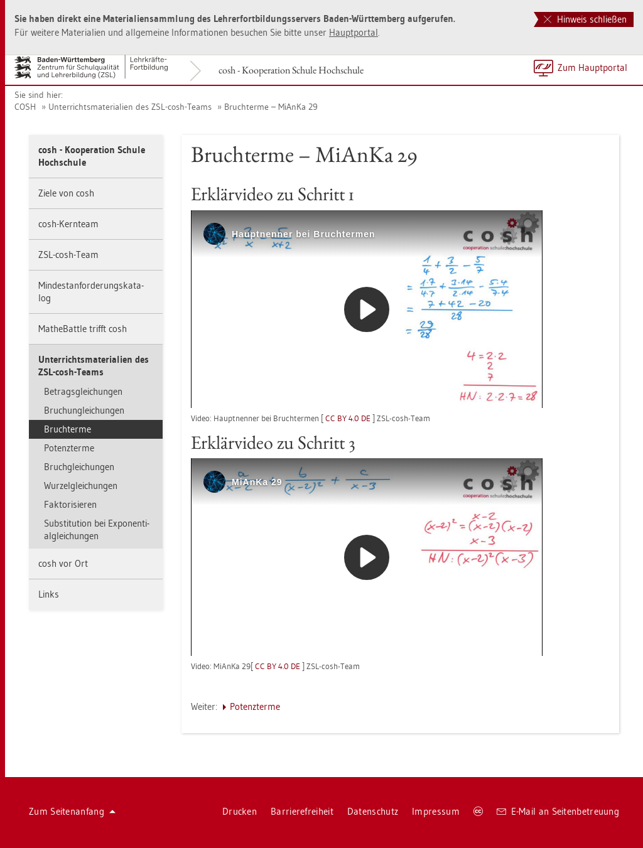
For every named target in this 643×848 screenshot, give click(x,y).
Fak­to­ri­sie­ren (70, 504)
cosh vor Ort (63, 563)
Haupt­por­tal (353, 32)
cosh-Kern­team (68, 224)
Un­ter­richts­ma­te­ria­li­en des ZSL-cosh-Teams (130, 106)
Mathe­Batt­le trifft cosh (82, 329)
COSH (25, 106)
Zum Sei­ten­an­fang (72, 811)
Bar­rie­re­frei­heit (302, 811)
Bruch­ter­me (67, 429)
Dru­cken (239, 811)
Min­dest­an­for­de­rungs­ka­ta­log (91, 291)
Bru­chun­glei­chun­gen (84, 410)
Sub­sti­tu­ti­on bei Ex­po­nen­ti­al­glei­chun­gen (96, 529)
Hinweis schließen (585, 19)
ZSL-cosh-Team (68, 254)
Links (48, 594)
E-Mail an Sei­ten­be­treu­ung (558, 811)
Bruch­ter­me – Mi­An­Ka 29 (271, 106)
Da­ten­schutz (372, 811)
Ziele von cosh (66, 193)
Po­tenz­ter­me (69, 448)
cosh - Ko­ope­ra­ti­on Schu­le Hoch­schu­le (291, 70)
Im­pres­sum (436, 811)
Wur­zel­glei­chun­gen (80, 485)
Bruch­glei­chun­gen (79, 467)
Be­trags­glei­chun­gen (83, 391)
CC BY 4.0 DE (347, 418)
